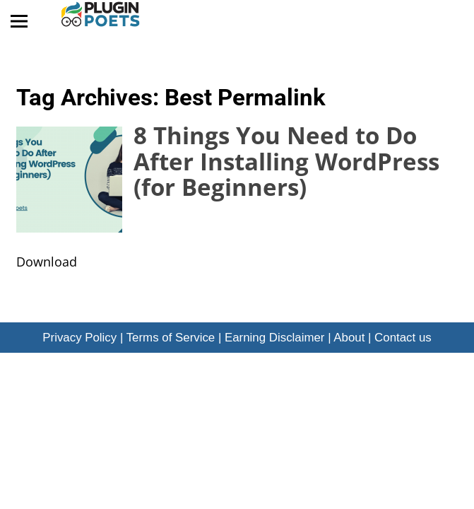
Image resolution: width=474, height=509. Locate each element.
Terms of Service (170, 337)
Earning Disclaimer (274, 337)
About (349, 337)
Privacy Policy (79, 337)
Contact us (403, 337)
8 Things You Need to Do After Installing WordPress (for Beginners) (286, 161)
